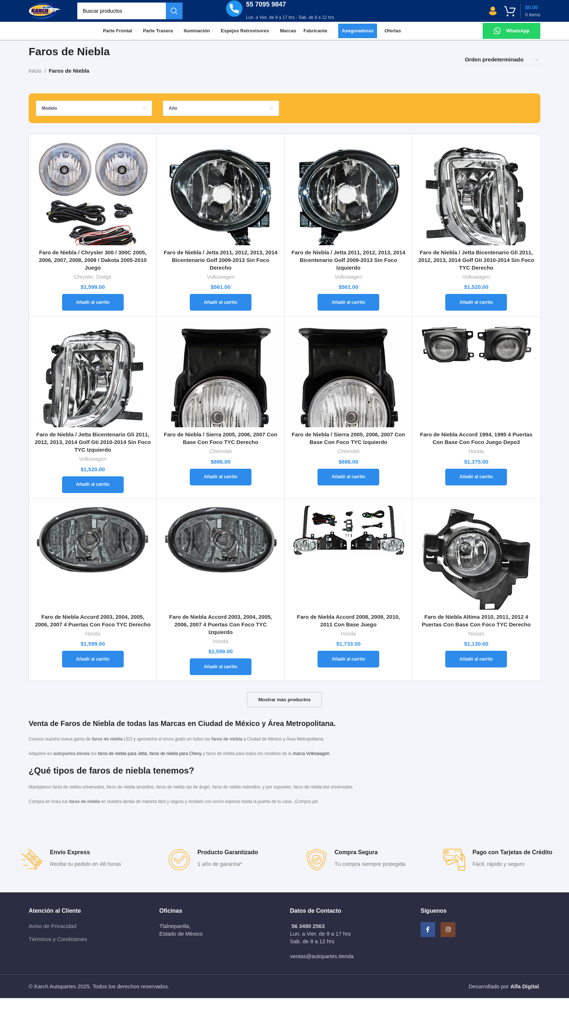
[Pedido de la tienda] (502, 70)
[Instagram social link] (459, 944)
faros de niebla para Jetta (122, 764)
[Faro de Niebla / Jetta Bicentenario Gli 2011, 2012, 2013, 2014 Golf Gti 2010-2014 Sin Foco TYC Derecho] (476, 203)
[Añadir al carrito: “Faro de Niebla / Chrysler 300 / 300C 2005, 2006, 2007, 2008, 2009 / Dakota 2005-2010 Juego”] (93, 313)
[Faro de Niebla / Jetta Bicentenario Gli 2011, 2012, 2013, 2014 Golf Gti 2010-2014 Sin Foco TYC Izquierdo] (92, 385)
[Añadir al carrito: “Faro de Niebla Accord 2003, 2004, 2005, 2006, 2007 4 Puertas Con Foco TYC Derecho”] (93, 670)
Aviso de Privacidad (52, 937)
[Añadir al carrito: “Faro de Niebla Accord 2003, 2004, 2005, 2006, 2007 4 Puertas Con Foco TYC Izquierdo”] (220, 677)
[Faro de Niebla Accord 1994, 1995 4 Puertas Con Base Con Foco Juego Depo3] (476, 385)
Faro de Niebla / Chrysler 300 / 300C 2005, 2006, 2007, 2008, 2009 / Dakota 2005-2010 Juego (93, 271)
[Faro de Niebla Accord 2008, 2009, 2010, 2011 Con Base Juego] (348, 568)
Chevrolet (220, 462)
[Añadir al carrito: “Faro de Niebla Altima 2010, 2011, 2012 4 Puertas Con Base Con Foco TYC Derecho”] (476, 670)
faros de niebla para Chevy (175, 764)
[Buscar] (149, 16)
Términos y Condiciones (58, 950)
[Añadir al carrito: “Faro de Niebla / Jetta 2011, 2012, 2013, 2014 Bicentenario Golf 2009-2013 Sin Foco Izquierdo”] (348, 313)
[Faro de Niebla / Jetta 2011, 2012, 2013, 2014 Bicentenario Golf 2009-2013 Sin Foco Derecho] (220, 203)
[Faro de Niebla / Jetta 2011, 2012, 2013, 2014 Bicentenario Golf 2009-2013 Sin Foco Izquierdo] (348, 203)
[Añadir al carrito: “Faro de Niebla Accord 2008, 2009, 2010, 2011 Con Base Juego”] (348, 670)
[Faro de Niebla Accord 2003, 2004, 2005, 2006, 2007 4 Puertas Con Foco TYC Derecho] (92, 568)
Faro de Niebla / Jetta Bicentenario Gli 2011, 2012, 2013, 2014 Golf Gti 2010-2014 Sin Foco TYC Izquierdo (93, 453)
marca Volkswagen (311, 764)
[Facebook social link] (431, 944)
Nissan (476, 644)
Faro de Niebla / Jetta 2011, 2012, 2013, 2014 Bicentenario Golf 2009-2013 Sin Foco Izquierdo (348, 271)
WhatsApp (517, 41)
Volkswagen (220, 288)
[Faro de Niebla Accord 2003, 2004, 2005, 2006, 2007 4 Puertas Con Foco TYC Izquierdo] (220, 568)
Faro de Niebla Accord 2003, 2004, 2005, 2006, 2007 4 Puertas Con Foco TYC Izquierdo (220, 635)
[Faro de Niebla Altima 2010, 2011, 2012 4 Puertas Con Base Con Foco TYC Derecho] (476, 568)
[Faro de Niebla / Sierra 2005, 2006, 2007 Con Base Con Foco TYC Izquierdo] (348, 385)
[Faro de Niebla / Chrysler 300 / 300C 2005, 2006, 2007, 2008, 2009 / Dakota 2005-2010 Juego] (92, 203)
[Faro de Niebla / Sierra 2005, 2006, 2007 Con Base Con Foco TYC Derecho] (220, 385)
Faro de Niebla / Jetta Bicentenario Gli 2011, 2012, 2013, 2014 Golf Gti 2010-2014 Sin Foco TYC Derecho (476, 271)
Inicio (35, 81)
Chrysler (83, 288)
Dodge (103, 288)
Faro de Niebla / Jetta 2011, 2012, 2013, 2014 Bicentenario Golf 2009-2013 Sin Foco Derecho (221, 271)
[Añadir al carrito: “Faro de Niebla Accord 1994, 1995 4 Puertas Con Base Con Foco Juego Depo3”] (476, 488)
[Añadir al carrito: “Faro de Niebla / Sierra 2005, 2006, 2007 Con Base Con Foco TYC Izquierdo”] (348, 488)
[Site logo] (54, 16)
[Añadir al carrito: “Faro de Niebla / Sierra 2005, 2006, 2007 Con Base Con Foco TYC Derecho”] (220, 488)
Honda (476, 462)
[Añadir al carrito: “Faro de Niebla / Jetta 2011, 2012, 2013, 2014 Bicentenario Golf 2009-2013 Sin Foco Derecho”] (220, 313)
